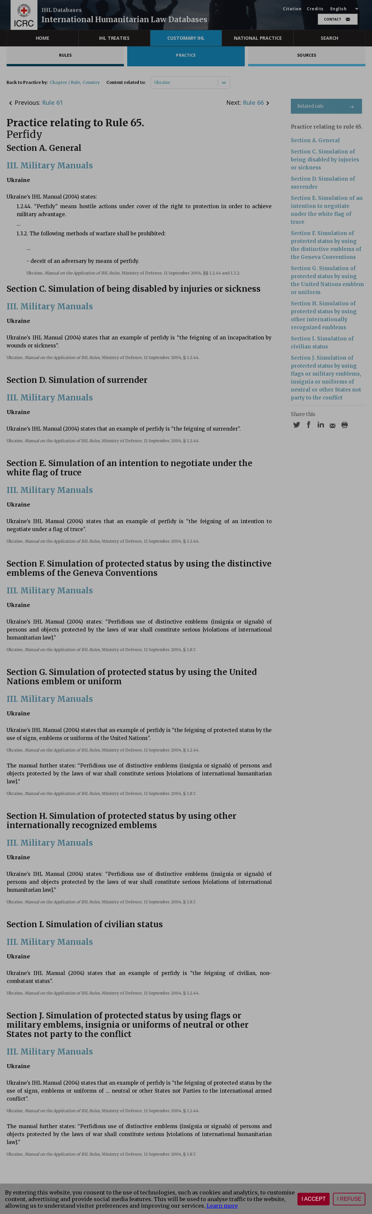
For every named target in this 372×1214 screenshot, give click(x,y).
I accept (313, 1199)
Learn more (221, 1205)
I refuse (349, 1199)
